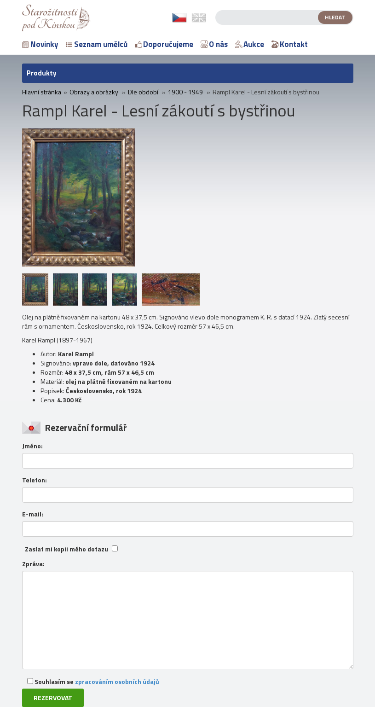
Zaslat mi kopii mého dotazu (66, 549)
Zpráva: (33, 563)
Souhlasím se (93, 681)
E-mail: (32, 514)
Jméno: (32, 446)
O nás (214, 44)
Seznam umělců (96, 44)
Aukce (249, 44)
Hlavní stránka (41, 92)
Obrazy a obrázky (93, 92)
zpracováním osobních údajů (117, 681)
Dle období (143, 92)
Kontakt (289, 44)
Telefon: (34, 480)
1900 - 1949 (185, 92)
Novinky (40, 44)
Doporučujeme (164, 44)
